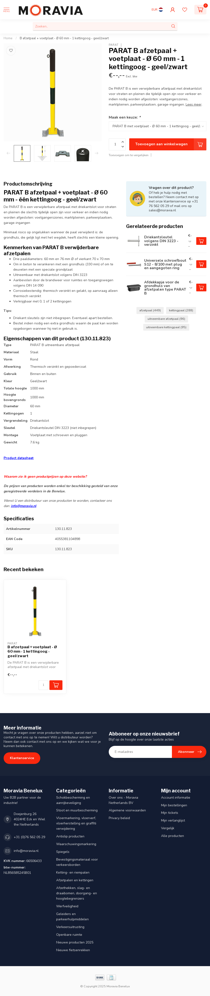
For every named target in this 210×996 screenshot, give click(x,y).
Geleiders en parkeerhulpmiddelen (72, 917)
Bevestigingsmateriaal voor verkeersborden (77, 862)
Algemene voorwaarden (127, 810)
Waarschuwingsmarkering (76, 844)
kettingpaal (181, 310)
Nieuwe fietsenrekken (73, 950)
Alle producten (172, 836)
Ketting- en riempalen (72, 872)
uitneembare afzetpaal (166, 319)
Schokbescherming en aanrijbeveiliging (73, 800)
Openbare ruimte (69, 934)
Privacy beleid (119, 818)
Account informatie (175, 797)
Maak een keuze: (125, 117)
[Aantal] (43, 685)
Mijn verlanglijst (173, 820)
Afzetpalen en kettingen (74, 880)
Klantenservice (22, 758)
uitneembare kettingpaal (166, 327)
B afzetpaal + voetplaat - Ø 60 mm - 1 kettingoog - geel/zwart (64, 38)
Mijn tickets (169, 812)
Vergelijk (167, 828)
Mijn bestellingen (174, 805)
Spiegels (62, 851)
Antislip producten (70, 836)
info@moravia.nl (23, 506)
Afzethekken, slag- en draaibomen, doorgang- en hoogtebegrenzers (76, 893)
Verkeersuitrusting (70, 927)
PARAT (114, 45)
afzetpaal (150, 310)
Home (8, 38)
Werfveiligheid (67, 906)
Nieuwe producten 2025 (74, 942)
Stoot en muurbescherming (77, 810)
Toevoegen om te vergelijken (129, 155)
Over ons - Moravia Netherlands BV (123, 800)
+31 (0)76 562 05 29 (29, 837)
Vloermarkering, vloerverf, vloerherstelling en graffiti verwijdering (76, 823)
